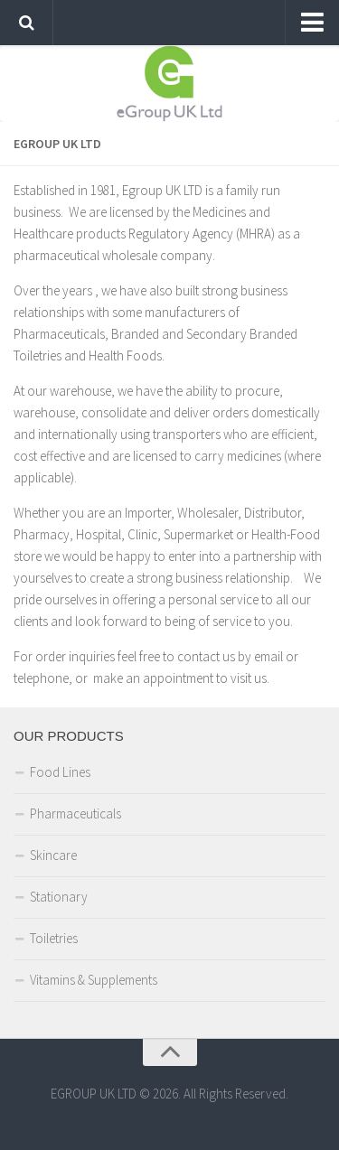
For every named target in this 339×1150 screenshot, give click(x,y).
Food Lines (60, 772)
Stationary (59, 896)
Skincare (53, 855)
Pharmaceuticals (75, 813)
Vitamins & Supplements (93, 979)
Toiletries (54, 938)
